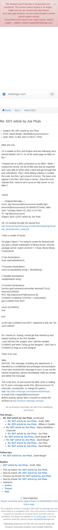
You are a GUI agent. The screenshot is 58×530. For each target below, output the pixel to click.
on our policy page (38, 516)
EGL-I (18, 110)
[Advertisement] (29, 59)
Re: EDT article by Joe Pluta (22, 421)
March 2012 (30, 110)
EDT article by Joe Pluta (15, 465)
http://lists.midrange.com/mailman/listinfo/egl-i (28, 391)
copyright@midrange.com (43, 519)
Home (6, 110)
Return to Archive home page (15, 501)
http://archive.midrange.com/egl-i (28, 401)
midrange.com (48, 509)
